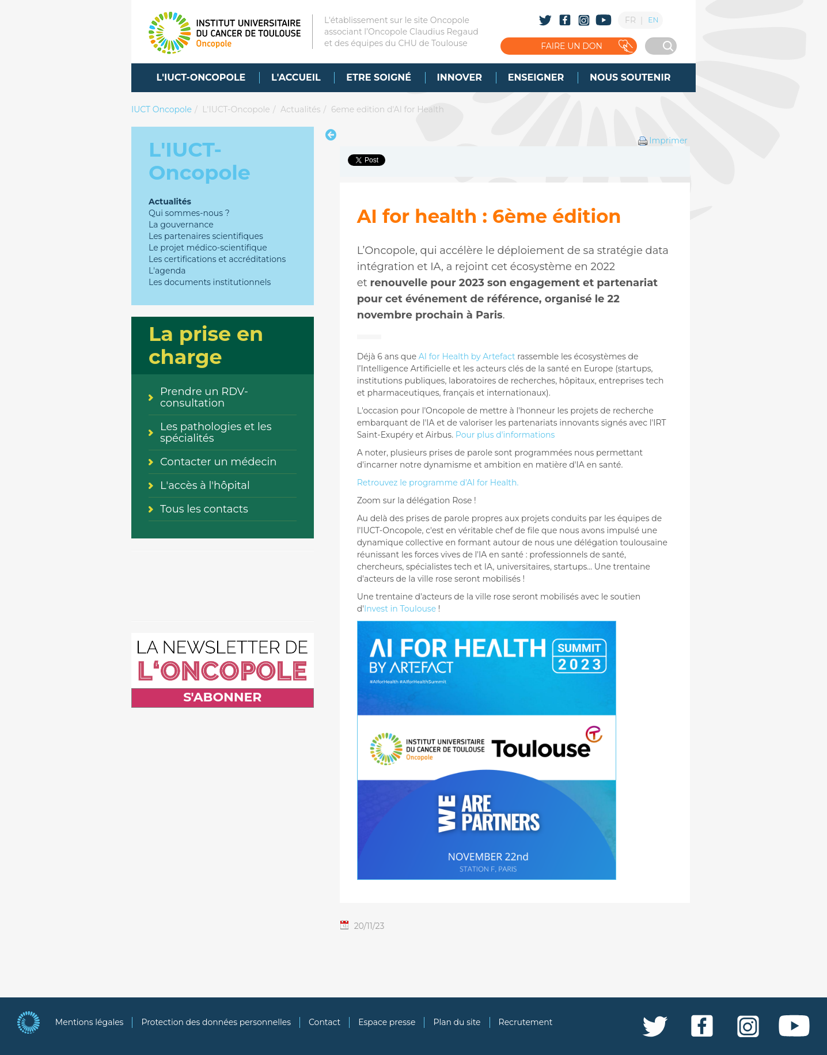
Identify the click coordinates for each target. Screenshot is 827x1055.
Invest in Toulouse (400, 609)
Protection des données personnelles (216, 1022)
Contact (324, 1022)
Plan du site (456, 1022)
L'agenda (167, 270)
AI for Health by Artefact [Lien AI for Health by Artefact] (467, 356)
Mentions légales (89, 1022)
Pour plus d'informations (505, 435)
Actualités (300, 109)
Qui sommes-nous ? (189, 213)
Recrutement (526, 1022)
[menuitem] (201, 78)
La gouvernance (181, 224)
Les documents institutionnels (210, 282)
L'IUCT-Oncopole (236, 109)
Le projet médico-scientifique (208, 247)
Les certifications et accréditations (217, 259)
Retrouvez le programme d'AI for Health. (438, 482)
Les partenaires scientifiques (206, 236)
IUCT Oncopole (161, 109)
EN (653, 20)
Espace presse (386, 1022)
